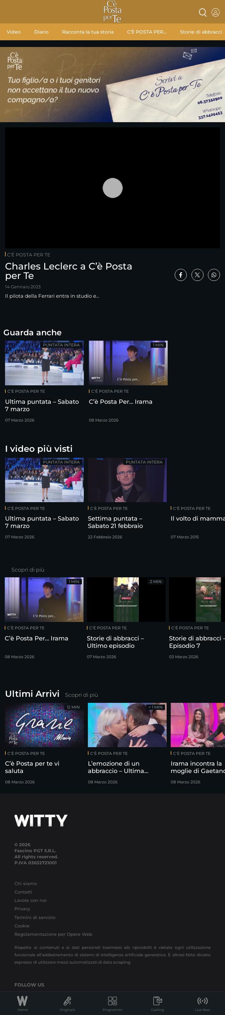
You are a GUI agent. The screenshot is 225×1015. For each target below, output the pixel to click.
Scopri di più (28, 570)
